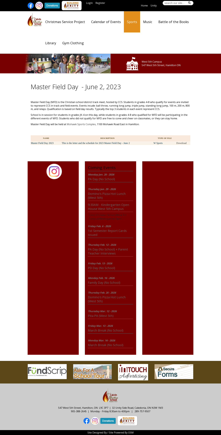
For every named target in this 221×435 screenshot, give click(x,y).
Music (147, 22)
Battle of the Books (173, 22)
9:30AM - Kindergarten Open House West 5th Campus (108, 207)
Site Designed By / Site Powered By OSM (110, 432)
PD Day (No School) (101, 268)
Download (181, 143)
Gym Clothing (73, 43)
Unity (154, 5)
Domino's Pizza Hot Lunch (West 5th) (107, 196)
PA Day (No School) (101, 179)
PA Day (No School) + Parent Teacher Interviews (108, 251)
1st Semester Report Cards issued (107, 233)
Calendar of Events (106, 22)
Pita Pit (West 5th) (101, 316)
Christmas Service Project (65, 22)
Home (144, 5)
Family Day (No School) (104, 282)
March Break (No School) (105, 330)
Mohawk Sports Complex (81, 124)
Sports (132, 22)
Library (50, 43)
